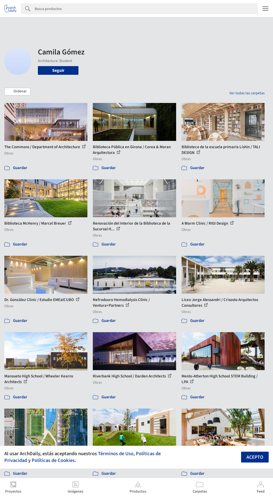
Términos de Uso (115, 453)
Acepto (254, 457)
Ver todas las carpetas (247, 93)
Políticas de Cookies (53, 460)
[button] (17, 91)
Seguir (58, 70)
